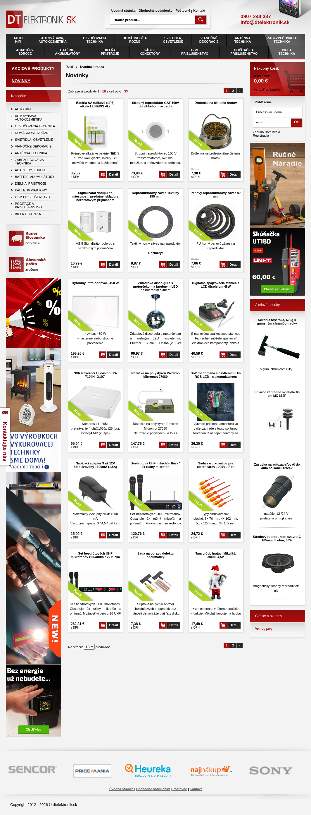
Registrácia (261, 135)
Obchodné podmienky (155, 10)
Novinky (21, 80)
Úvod (69, 66)
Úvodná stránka (123, 10)
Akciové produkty (33, 68)
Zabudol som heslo (266, 132)
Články (263, 629)
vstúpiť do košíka (267, 89)
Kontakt (199, 10)
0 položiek (277, 73)
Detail (113, 174)
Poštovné (183, 10)
